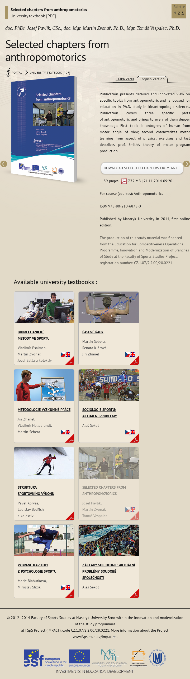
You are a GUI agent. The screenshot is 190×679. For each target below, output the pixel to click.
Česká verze (125, 79)
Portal (17, 73)
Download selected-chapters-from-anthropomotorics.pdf (143, 168)
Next (186, 164)
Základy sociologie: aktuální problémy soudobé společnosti (108, 571)
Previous (4, 164)
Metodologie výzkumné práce (44, 409)
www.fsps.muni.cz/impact (93, 636)
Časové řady (92, 332)
